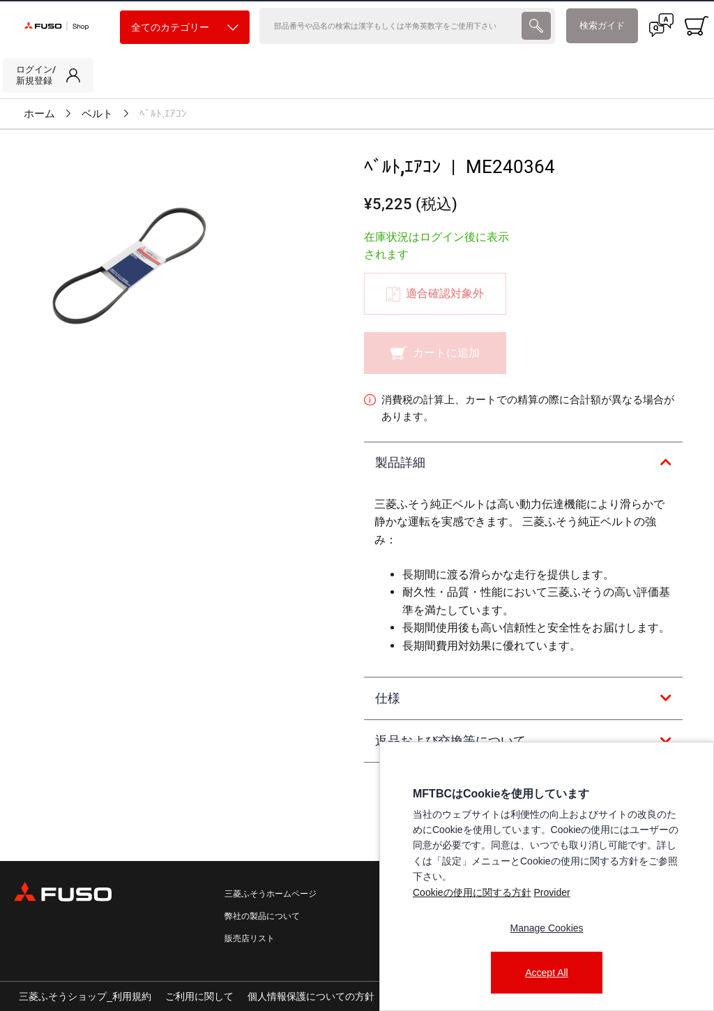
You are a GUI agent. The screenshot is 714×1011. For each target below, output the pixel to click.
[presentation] (357, 505)
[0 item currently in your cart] (696, 26)
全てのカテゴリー (184, 27)
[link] (48, 75)
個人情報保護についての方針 (311, 996)
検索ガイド (602, 25)
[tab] (523, 463)
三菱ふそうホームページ (271, 894)
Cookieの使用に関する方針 (472, 892)
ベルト (97, 113)
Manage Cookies (546, 928)
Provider (551, 892)
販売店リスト (250, 938)
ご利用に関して (199, 996)
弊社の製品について (262, 916)
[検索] (389, 25)
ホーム (39, 113)
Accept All (546, 972)
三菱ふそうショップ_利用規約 (85, 996)
